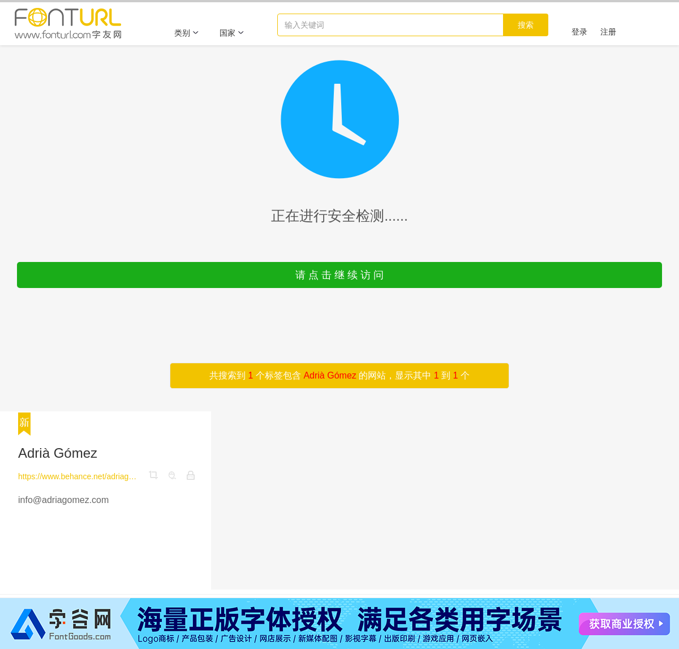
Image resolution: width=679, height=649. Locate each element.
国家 (232, 32)
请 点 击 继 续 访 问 (339, 275)
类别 (186, 32)
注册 (608, 31)
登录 (579, 31)
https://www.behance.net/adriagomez (78, 476)
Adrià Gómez (57, 453)
